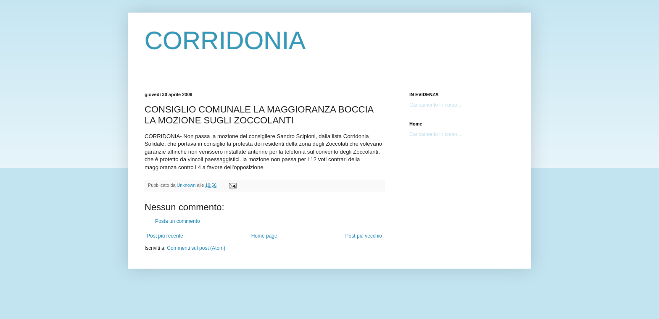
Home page (264, 236)
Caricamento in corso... (435, 105)
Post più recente (165, 236)
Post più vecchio (363, 236)
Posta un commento (177, 221)
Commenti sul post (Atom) (196, 248)
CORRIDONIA (225, 40)
